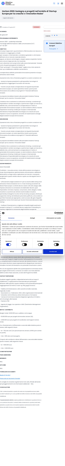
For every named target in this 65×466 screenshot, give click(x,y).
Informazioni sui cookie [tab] (54, 218)
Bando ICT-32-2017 (5, 375)
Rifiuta (12, 251)
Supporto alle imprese (8, 18)
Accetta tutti (53, 251)
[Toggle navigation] (62, 3)
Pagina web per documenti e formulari (10, 378)
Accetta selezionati (32, 251)
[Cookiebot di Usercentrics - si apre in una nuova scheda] (55, 213)
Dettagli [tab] (32, 218)
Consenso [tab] (11, 218)
